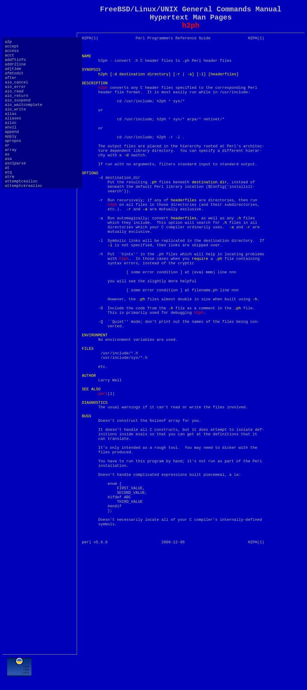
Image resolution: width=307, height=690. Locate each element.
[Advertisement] (191, 671)
